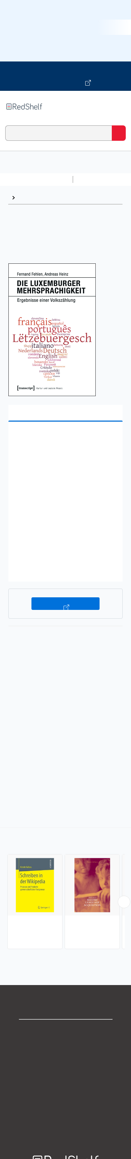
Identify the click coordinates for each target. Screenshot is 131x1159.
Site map (65, 1123)
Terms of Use (65, 1076)
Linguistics (32, 197)
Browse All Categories (36, 179)
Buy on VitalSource (65, 603)
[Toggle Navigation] (119, 106)
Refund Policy (66, 1092)
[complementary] (65, 889)
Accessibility (65, 1107)
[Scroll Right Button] (124, 902)
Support (65, 1046)
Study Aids (94, 179)
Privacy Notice (65, 1061)
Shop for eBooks (65, 1030)
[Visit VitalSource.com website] (65, 76)
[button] (64, 438)
